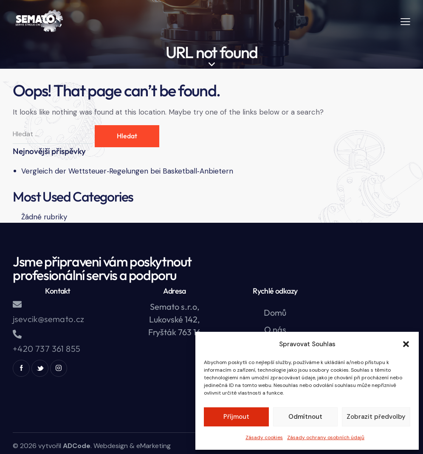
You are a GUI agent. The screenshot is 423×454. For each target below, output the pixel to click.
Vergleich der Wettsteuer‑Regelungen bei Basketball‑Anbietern (127, 171)
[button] (406, 344)
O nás (275, 329)
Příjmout (236, 416)
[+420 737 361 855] (17, 334)
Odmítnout (305, 416)
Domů (275, 312)
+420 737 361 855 (46, 348)
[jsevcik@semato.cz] (17, 304)
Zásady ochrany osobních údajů (325, 437)
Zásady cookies (264, 437)
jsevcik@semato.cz (49, 319)
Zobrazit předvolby (376, 416)
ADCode (76, 445)
